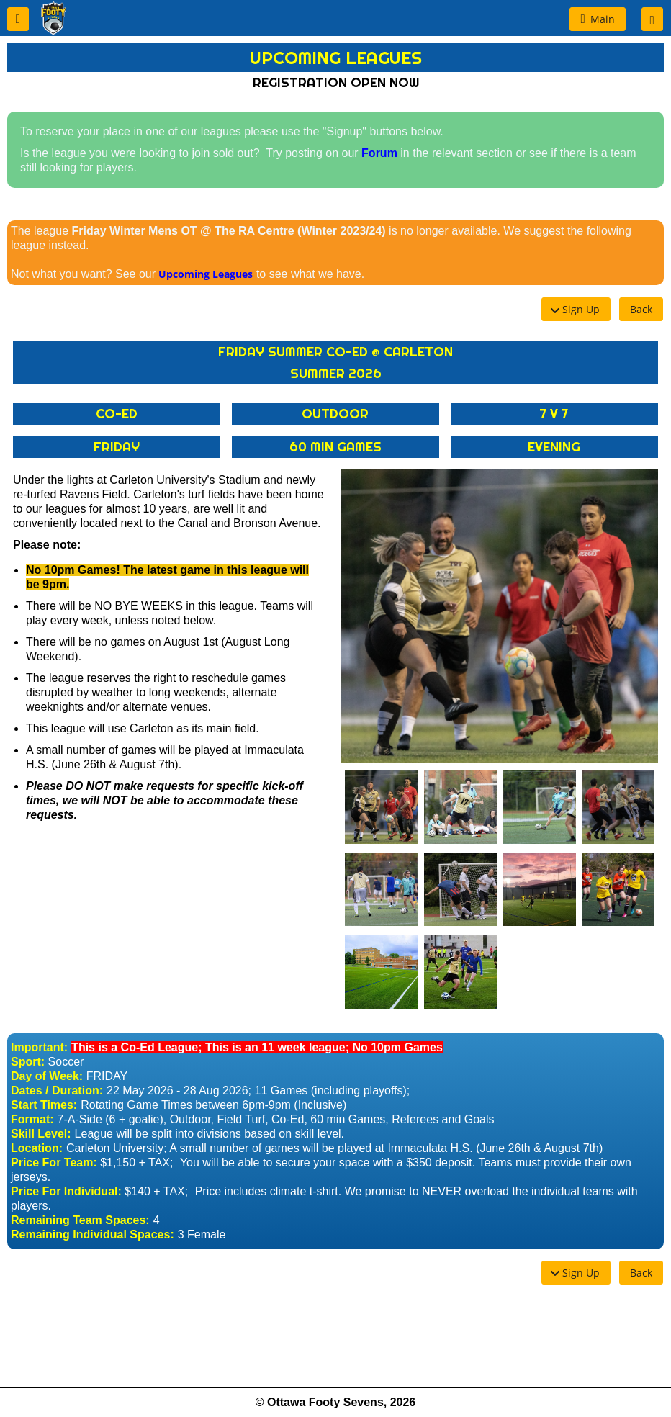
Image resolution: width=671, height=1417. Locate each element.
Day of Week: (47, 1076)
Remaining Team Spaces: (80, 1220)
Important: (39, 1047)
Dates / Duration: (57, 1090)
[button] (18, 19)
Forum (379, 153)
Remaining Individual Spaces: (92, 1234)
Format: (32, 1119)
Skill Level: (41, 1134)
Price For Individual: (66, 1191)
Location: (37, 1148)
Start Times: (44, 1105)
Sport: (28, 1062)
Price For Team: (54, 1162)
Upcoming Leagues (205, 274)
